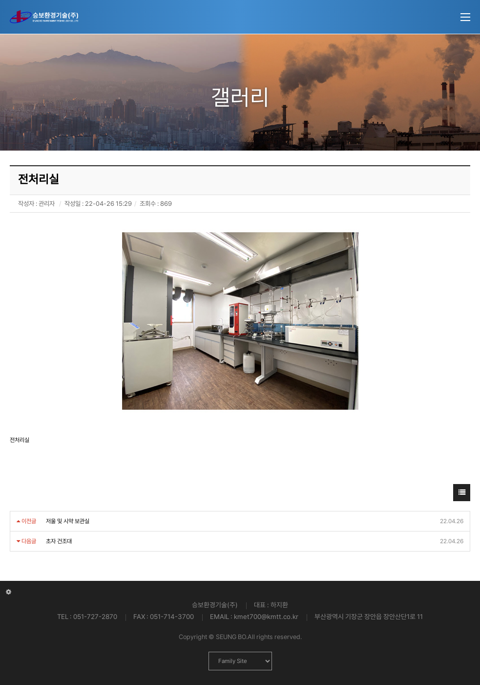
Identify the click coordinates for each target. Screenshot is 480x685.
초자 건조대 (59, 541)
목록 (462, 495)
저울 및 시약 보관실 (67, 521)
